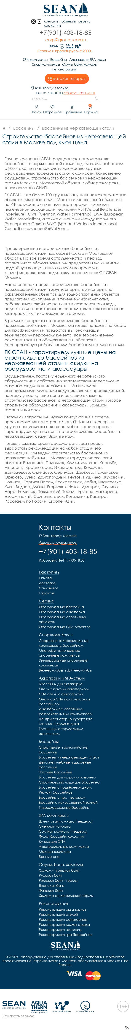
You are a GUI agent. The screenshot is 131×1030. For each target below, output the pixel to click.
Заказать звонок (18, 1015)
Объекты (68, 21)
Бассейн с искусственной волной (68, 802)
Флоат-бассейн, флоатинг (62, 836)
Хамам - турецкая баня (59, 870)
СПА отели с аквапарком (61, 694)
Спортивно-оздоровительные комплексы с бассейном (64, 642)
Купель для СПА (52, 841)
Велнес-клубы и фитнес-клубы (65, 670)
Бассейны (58, 59)
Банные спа (49, 856)
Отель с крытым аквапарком (64, 689)
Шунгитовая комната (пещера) (66, 821)
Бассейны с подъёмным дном (65, 787)
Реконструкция (64, 69)
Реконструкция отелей (58, 914)
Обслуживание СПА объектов (64, 627)
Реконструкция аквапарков (62, 909)
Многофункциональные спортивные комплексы (59, 652)
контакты (51, 21)
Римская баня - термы (58, 880)
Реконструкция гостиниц (60, 929)
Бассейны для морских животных (67, 777)
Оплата (45, 578)
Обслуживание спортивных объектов (62, 619)
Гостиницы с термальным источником (61, 731)
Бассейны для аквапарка (61, 684)
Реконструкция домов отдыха (64, 924)
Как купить (52, 25)
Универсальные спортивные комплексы (63, 662)
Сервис (84, 21)
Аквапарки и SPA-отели (87, 59)
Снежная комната (55, 826)
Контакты (55, 527)
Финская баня (51, 890)
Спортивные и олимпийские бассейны (63, 749)
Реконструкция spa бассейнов (65, 934)
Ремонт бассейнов (55, 792)
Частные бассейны (55, 772)
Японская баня (51, 885)
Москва (61, 88)
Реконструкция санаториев (63, 919)
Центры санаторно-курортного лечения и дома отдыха (66, 721)
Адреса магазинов (58, 542)
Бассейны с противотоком (62, 797)
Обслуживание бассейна (61, 607)
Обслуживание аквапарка (62, 612)
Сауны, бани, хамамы (79, 64)
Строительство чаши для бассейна (69, 782)
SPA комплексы (35, 59)
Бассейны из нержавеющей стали (69, 757)
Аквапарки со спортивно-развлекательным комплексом (66, 711)
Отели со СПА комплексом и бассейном (64, 701)
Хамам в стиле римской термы (66, 895)
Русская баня (50, 875)
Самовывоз (48, 588)
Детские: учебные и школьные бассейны (65, 764)
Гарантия (46, 593)
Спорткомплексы (46, 64)
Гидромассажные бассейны (64, 807)
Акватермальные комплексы (64, 846)
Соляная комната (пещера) (63, 831)
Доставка (47, 583)
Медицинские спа (55, 851)
